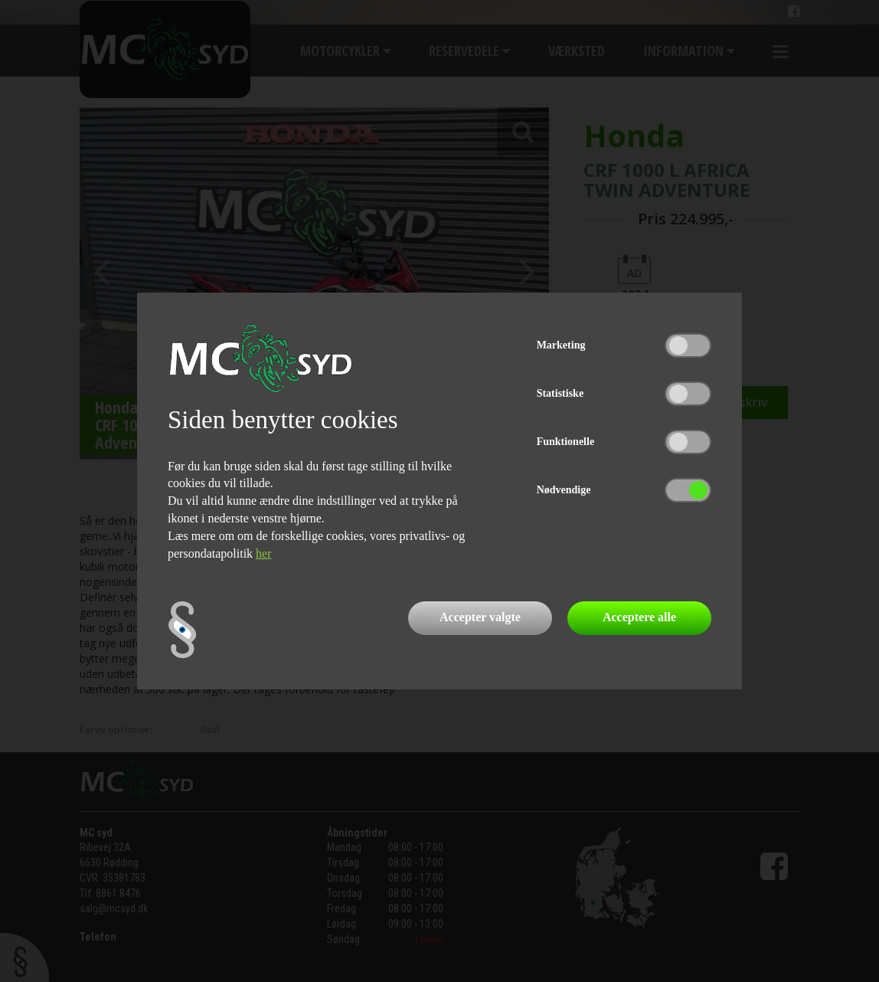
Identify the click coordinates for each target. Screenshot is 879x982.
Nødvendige (564, 490)
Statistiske (560, 393)
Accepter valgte (480, 617)
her (263, 553)
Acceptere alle (639, 617)
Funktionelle (565, 441)
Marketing (561, 345)
